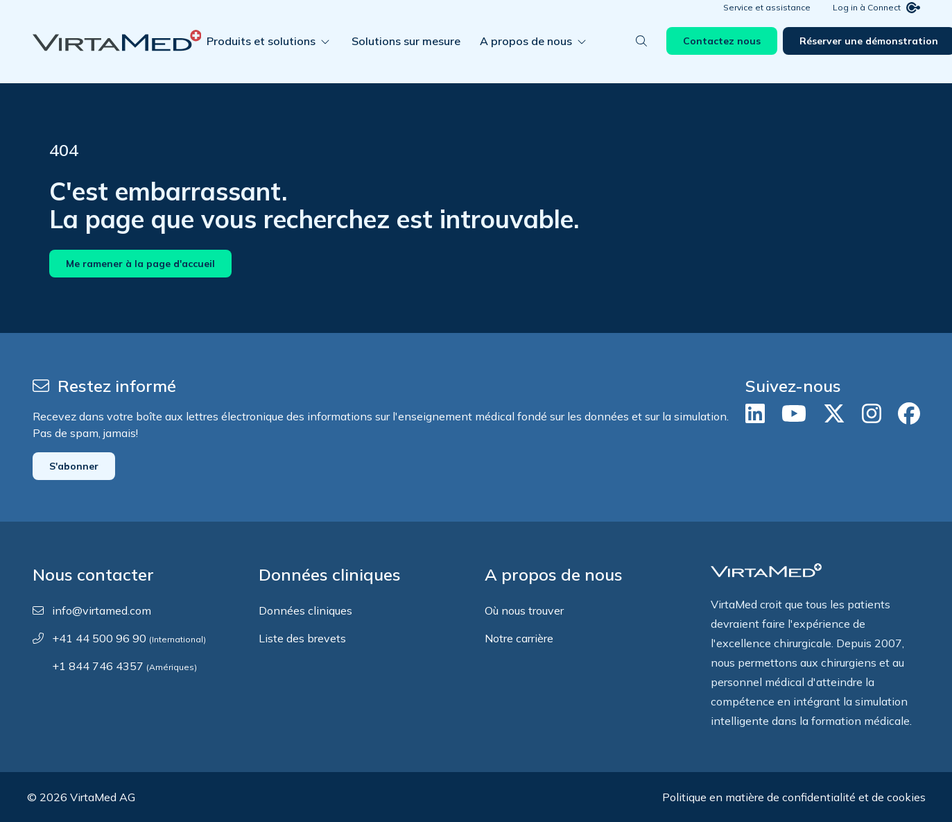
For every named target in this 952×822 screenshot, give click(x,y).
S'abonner (73, 466)
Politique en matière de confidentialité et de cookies (794, 797)
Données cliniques (305, 610)
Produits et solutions (269, 58)
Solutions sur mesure (406, 58)
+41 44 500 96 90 (129, 638)
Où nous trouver (524, 610)
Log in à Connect (876, 25)
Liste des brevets (302, 638)
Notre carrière (519, 638)
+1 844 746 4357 (124, 666)
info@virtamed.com (101, 610)
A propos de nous (534, 58)
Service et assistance (767, 24)
